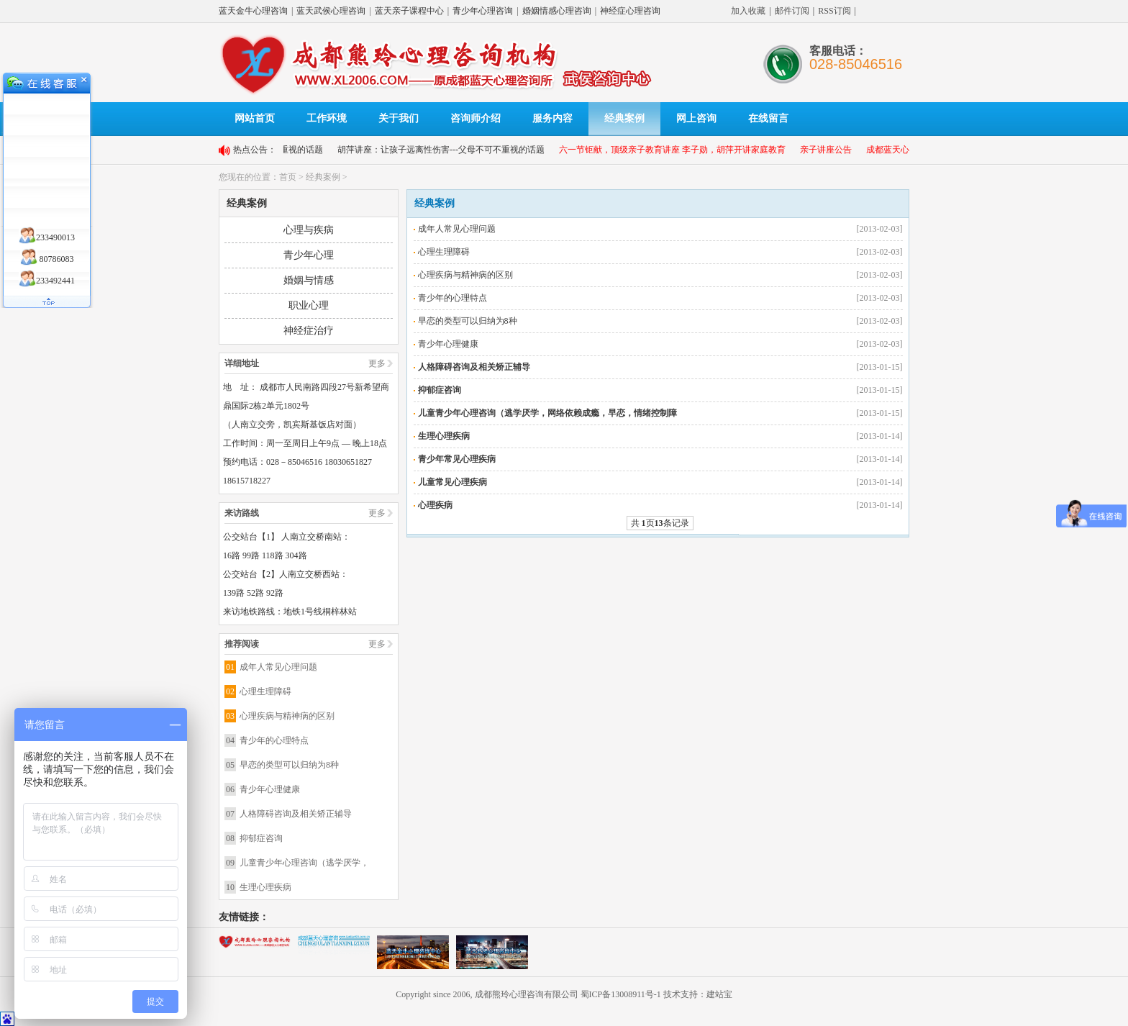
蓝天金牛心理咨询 (253, 11)
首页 (287, 177)
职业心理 (308, 305)
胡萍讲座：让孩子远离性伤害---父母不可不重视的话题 (448, 150)
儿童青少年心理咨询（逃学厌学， (304, 863)
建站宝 (719, 994)
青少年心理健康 (270, 789)
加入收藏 (748, 11)
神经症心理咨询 (630, 11)
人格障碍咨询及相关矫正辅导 (296, 814)
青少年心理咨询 (482, 11)
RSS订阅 (834, 11)
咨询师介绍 (475, 118)
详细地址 (241, 363)
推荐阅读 (241, 644)
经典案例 (624, 118)
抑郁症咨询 (261, 838)
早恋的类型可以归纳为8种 (289, 765)
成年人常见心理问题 (278, 667)
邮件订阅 (792, 11)
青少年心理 (308, 255)
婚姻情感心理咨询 (556, 11)
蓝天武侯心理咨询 (330, 11)
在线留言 (768, 118)
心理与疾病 (308, 229)
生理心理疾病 (265, 887)
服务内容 (552, 118)
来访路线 (241, 513)
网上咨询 (696, 118)
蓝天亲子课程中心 (409, 11)
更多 (377, 363)
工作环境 (326, 118)
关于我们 (398, 118)
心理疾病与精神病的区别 (287, 716)
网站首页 (255, 118)
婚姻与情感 (308, 280)
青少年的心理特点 (274, 740)
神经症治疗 (308, 330)
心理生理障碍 (265, 691)
